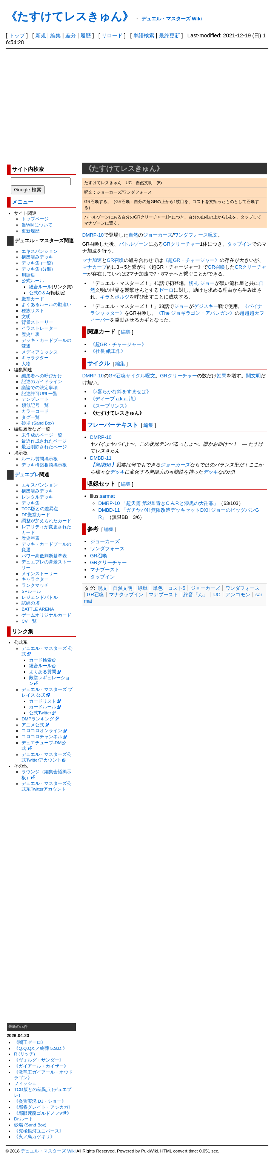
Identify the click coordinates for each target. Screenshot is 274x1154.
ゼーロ (166, 290)
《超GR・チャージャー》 (191, 260)
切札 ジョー (202, 283)
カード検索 (40, 659)
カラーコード (35, 411)
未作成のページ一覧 (42, 434)
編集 (55, 35)
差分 (70, 35)
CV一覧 (29, 621)
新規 (40, 35)
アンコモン (238, 594)
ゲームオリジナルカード (46, 614)
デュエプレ (27, 474)
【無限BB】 (103, 465)
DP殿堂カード (36, 514)
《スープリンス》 (109, 406)
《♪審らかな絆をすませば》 (120, 391)
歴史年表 (31, 334)
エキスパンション (40, 251)
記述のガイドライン (42, 381)
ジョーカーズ (157, 235)
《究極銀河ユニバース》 (39, 1130)
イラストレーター (40, 328)
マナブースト (105, 569)
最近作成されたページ (44, 441)
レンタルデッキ (37, 496)
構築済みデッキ (37, 256)
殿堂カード (33, 298)
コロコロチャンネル (42, 736)
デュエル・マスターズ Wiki (172, 19)
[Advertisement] (137, 105)
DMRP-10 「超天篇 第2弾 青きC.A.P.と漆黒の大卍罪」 (159, 503)
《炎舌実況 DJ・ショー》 (40, 1101)
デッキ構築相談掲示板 (44, 464)
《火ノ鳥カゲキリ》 (34, 1136)
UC (216, 594)
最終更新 (169, 35)
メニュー (22, 202)
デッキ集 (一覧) (37, 262)
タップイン (239, 244)
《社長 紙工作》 (108, 351)
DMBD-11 (101, 458)
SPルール (31, 591)
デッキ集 (31, 502)
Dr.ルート (23, 1118)
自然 (133, 235)
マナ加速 (92, 260)
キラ (105, 297)
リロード (112, 35)
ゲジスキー (206, 306)
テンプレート (35, 399)
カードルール (42, 706)
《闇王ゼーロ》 (30, 1042)
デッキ (117, 472)
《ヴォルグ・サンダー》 (39, 1059)
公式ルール (33, 280)
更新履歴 (31, 230)
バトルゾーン (133, 244)
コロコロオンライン (42, 730)
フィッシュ (25, 1083)
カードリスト (42, 701)
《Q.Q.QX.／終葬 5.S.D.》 (40, 1048)
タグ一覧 (31, 417)
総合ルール (40, 286)
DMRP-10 (93, 235)
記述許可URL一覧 (39, 393)
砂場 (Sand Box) (38, 422)
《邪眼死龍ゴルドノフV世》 (42, 1113)
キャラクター (35, 357)
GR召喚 (115, 260)
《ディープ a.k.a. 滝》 (114, 399)
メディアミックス (40, 351)
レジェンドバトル (40, 597)
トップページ (35, 218)
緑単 (143, 588)
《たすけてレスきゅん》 (70, 16)
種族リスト (33, 310)
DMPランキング (38, 718)
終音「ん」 (195, 594)
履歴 (85, 35)
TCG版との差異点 (40, 508)
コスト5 (176, 588)
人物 (26, 363)
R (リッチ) (24, 1053)
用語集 (28, 274)
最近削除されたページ (44, 446)
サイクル (98, 363)
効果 (221, 376)
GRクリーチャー (181, 244)
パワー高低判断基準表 (44, 555)
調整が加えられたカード (46, 520)
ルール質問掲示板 (40, 458)
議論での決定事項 (40, 387)
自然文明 (122, 588)
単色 (158, 588)
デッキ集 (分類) (37, 268)
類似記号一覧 (35, 405)
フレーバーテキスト (112, 425)
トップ (17, 35)
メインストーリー (40, 573)
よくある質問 (42, 671)
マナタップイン (126, 594)
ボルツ (122, 297)
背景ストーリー (37, 322)
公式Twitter (40, 712)
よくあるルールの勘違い (46, 304)
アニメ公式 (33, 724)
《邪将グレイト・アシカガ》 (43, 1107)
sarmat (107, 496)
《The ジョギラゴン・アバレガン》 (195, 313)
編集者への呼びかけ (42, 375)
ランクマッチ (35, 585)
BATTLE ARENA (38, 608)
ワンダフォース (191, 235)
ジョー (181, 306)
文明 (26, 316)
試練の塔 (31, 602)
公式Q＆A (39, 292)
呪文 (213, 235)
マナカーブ (94, 267)
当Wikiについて (37, 224)
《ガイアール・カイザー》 (41, 1065)
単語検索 (143, 35)
